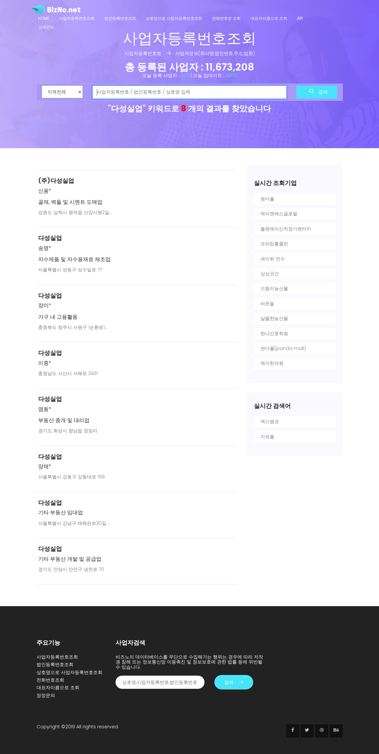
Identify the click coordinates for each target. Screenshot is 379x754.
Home (43, 18)
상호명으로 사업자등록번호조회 (174, 18)
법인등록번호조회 (120, 18)
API (300, 18)
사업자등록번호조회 (77, 18)
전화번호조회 (50, 680)
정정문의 (46, 695)
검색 (318, 92)
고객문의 (46, 27)
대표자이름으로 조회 (269, 18)
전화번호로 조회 (226, 18)
